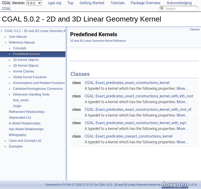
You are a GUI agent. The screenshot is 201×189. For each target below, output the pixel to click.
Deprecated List (20, 117)
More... (182, 88)
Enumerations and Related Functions (39, 83)
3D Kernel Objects (25, 65)
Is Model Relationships (25, 123)
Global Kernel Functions (30, 77)
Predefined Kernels (26, 54)
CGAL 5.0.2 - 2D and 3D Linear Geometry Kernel (39, 31)
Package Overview (145, 3)
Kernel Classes (23, 71)
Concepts (19, 48)
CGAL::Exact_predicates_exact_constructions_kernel (127, 83)
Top (70, 3)
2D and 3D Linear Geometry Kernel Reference (98, 41)
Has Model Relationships (26, 129)
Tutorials (117, 3)
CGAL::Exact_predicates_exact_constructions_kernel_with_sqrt (135, 123)
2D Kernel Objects (25, 60)
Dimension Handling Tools (31, 94)
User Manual (18, 37)
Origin (17, 106)
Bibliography (17, 135)
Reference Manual (22, 42)
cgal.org (54, 3)
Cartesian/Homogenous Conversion (38, 89)
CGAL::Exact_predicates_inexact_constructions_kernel (128, 136)
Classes (195, 29)
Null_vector (21, 100)
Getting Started (92, 3)
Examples (16, 146)
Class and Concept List (25, 141)
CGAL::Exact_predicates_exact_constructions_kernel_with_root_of (138, 109)
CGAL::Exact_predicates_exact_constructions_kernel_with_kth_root (139, 96)
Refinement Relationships (27, 112)
